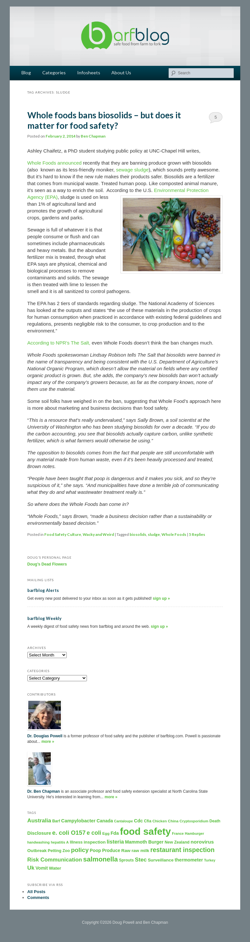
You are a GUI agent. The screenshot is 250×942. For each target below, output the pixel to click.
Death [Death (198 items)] (214, 821)
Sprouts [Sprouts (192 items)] (126, 860)
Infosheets (88, 72)
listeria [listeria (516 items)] (115, 842)
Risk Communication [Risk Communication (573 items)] (54, 860)
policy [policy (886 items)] (80, 849)
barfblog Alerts (43, 590)
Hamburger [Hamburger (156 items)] (194, 833)
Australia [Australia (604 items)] (39, 820)
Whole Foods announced (55, 163)
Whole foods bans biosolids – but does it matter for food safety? (104, 120)
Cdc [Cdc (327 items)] (138, 820)
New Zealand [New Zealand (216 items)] (177, 842)
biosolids (138, 534)
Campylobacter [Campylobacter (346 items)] (78, 820)
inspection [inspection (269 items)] (94, 842)
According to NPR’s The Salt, (58, 343)
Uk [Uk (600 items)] (31, 867)
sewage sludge (132, 169)
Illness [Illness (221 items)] (76, 842)
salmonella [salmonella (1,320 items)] (100, 859)
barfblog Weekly (44, 618)
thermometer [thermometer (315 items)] (189, 859)
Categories (54, 72)
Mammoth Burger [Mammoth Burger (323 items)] (144, 842)
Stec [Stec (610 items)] (140, 859)
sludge (154, 534)
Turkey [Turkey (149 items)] (209, 860)
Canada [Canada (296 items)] (105, 820)
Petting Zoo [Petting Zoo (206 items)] (59, 850)
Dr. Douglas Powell (44, 736)
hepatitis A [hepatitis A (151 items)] (60, 842)
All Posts (36, 891)
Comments (38, 897)
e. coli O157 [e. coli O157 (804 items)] (69, 832)
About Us (121, 72)
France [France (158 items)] (178, 833)
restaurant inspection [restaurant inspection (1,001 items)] (182, 849)
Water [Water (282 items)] (55, 868)
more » (47, 741)
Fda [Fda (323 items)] (115, 833)
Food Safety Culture (62, 534)
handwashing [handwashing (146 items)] (38, 842)
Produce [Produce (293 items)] (111, 850)
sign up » (161, 598)
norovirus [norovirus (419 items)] (202, 842)
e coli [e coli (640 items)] (94, 833)
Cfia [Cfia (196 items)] (147, 821)
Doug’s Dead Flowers (47, 564)
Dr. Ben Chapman (43, 791)
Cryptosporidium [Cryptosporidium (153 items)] (194, 821)
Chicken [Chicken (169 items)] (159, 821)
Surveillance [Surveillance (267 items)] (161, 860)
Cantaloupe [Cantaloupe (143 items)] (123, 821)
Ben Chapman (93, 136)
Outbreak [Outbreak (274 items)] (37, 850)
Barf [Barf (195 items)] (56, 821)
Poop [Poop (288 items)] (95, 850)
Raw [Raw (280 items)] (126, 850)
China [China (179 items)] (173, 821)
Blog (26, 72)
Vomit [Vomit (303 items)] (41, 868)
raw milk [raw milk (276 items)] (140, 850)
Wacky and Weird (98, 534)
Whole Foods (173, 534)
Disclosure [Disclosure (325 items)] (39, 833)
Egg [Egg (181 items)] (105, 833)
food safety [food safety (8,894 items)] (145, 831)
